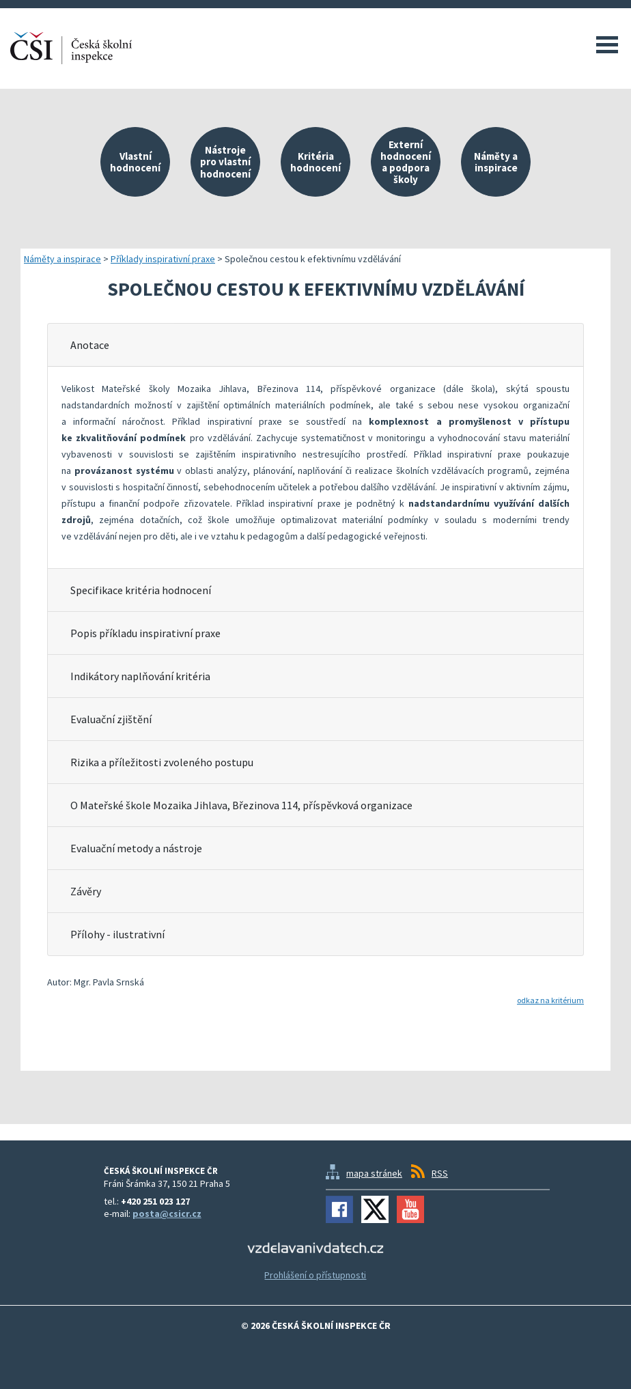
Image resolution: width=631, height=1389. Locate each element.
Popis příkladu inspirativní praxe (145, 633)
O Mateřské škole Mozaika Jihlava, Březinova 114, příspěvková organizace (241, 805)
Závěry (85, 891)
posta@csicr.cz (166, 1213)
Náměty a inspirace (62, 259)
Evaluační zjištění (111, 719)
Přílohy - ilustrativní (117, 934)
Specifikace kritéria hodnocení (140, 590)
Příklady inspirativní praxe (163, 259)
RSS (440, 1173)
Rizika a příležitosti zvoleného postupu (161, 762)
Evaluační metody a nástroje (136, 848)
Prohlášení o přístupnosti (315, 1275)
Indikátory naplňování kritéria (140, 676)
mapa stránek (374, 1173)
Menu (607, 44)
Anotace (89, 345)
